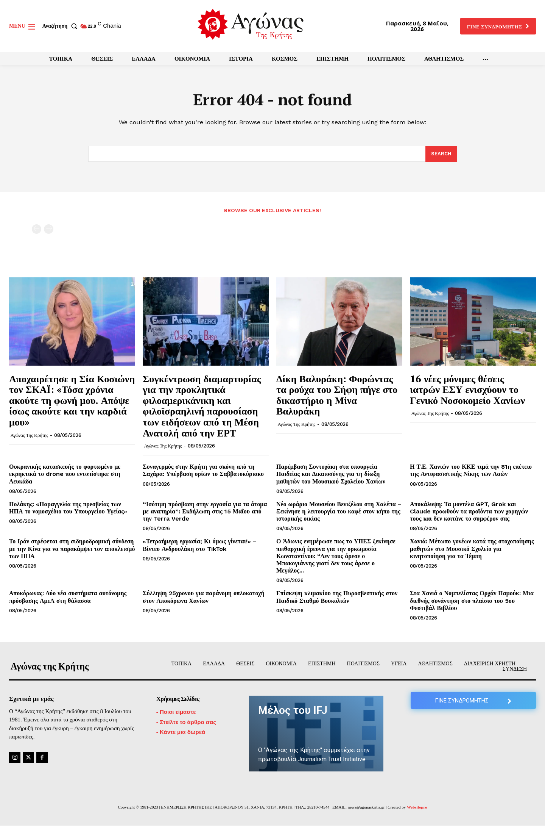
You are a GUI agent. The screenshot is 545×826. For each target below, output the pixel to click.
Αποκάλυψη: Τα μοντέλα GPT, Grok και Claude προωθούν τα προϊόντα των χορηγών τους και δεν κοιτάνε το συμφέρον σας (469, 511)
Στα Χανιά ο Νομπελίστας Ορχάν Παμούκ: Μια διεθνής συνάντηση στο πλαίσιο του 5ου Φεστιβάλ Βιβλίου (472, 601)
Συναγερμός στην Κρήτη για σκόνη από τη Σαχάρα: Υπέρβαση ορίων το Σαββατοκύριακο (203, 470)
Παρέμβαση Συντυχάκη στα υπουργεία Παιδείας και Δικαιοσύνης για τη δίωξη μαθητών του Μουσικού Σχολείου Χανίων (330, 474)
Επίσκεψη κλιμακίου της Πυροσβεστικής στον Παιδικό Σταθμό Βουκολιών (336, 597)
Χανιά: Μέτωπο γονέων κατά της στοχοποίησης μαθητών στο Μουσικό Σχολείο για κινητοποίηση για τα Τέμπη (472, 549)
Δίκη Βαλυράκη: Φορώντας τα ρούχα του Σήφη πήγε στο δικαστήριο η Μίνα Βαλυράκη (336, 395)
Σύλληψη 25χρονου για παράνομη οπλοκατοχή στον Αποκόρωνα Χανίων (204, 597)
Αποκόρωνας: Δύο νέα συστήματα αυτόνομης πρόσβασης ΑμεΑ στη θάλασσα (67, 597)
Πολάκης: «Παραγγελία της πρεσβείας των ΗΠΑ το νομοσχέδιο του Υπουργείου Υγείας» (68, 508)
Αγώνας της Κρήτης (29, 435)
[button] (61, 26)
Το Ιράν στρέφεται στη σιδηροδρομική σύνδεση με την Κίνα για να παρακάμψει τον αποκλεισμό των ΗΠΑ (72, 549)
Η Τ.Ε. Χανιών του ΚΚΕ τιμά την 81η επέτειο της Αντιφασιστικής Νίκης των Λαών (471, 470)
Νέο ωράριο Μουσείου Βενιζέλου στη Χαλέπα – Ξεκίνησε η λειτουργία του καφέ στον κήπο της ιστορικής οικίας (339, 511)
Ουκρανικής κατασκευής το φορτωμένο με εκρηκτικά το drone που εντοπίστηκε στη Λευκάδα (64, 474)
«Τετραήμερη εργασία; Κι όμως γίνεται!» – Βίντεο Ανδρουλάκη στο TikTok (200, 545)
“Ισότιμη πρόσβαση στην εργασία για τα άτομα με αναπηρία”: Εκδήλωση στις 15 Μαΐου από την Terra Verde (205, 511)
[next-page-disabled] (48, 229)
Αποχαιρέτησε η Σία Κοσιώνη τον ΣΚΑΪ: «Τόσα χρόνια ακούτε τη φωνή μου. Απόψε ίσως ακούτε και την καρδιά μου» (72, 400)
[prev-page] (36, 229)
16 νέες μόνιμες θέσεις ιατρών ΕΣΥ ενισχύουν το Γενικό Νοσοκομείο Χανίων (467, 389)
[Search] (441, 154)
